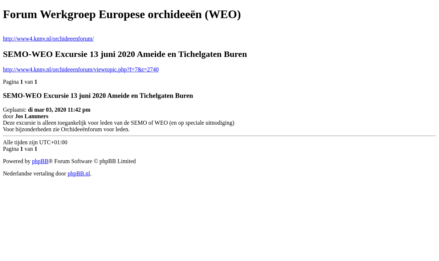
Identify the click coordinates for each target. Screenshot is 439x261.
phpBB (40, 161)
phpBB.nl (79, 173)
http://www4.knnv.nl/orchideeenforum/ (48, 39)
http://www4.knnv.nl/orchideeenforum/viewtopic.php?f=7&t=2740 (81, 69)
